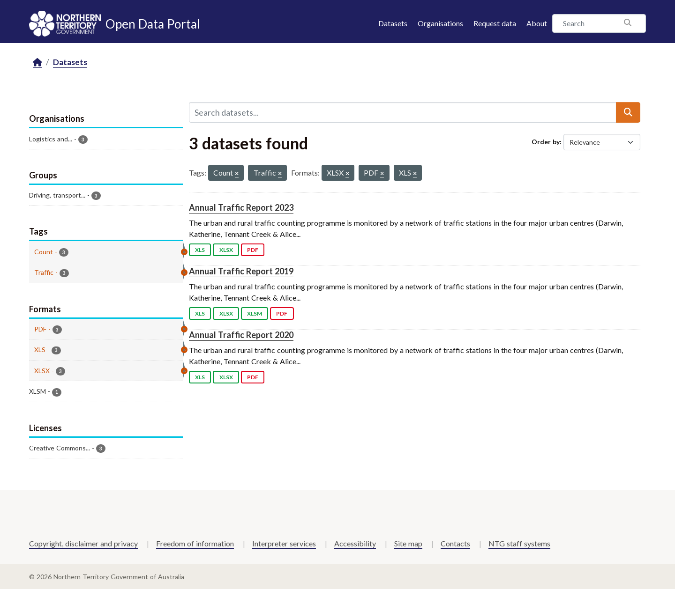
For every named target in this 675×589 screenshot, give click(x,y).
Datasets (392, 23)
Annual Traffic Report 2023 (241, 207)
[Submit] (628, 112)
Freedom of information (195, 543)
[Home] (37, 62)
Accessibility (355, 543)
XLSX (226, 249)
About (536, 23)
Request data (494, 23)
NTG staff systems (519, 543)
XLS (200, 249)
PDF (252, 249)
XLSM (254, 313)
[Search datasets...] (402, 112)
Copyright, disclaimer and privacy (83, 543)
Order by (546, 142)
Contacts (455, 543)
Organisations (440, 23)
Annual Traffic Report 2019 (241, 271)
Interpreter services (284, 543)
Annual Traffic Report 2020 (241, 335)
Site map (408, 543)
